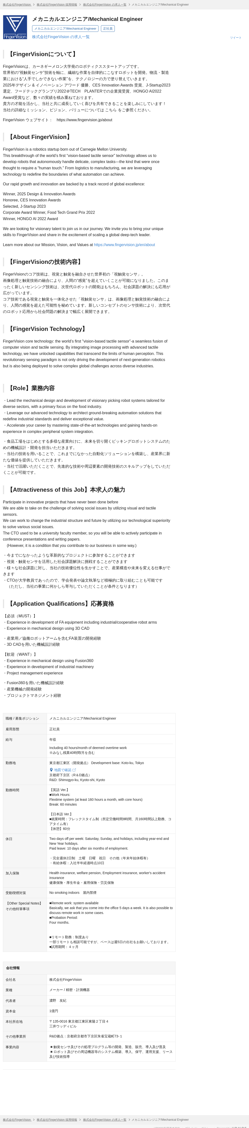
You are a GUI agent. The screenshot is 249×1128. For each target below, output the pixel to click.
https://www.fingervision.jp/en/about (124, 245)
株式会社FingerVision (17, 4)
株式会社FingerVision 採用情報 (57, 4)
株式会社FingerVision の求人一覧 (104, 4)
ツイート (236, 37)
